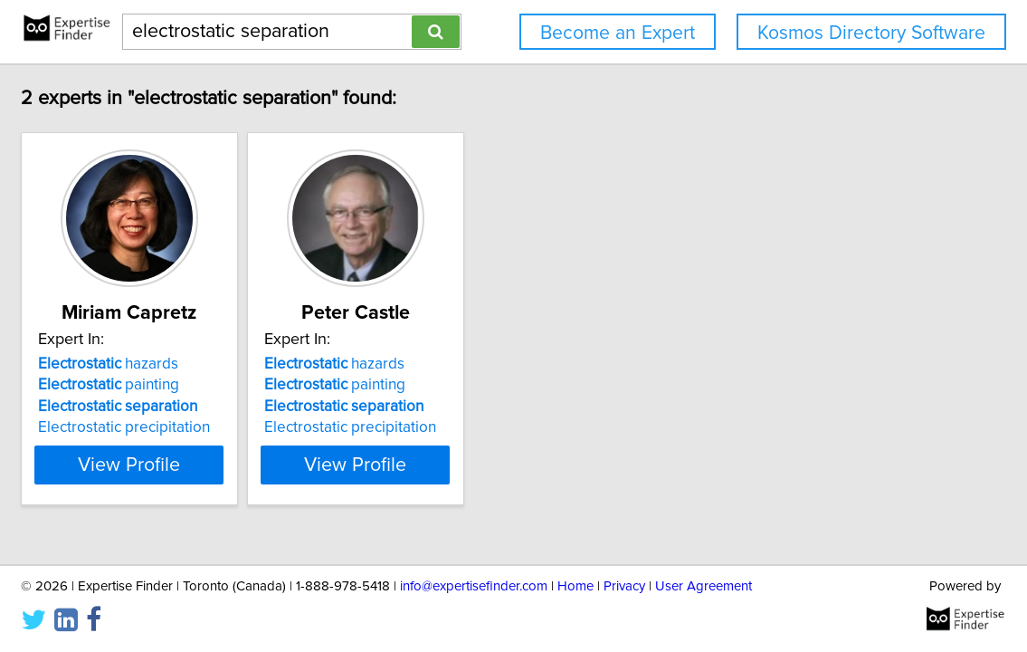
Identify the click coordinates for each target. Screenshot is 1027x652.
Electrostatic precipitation (210, 427)
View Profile (237, 465)
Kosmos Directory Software (871, 33)
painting (194, 385)
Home (575, 586)
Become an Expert (617, 33)
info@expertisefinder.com (473, 586)
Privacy (624, 586)
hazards (194, 364)
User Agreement (703, 586)
